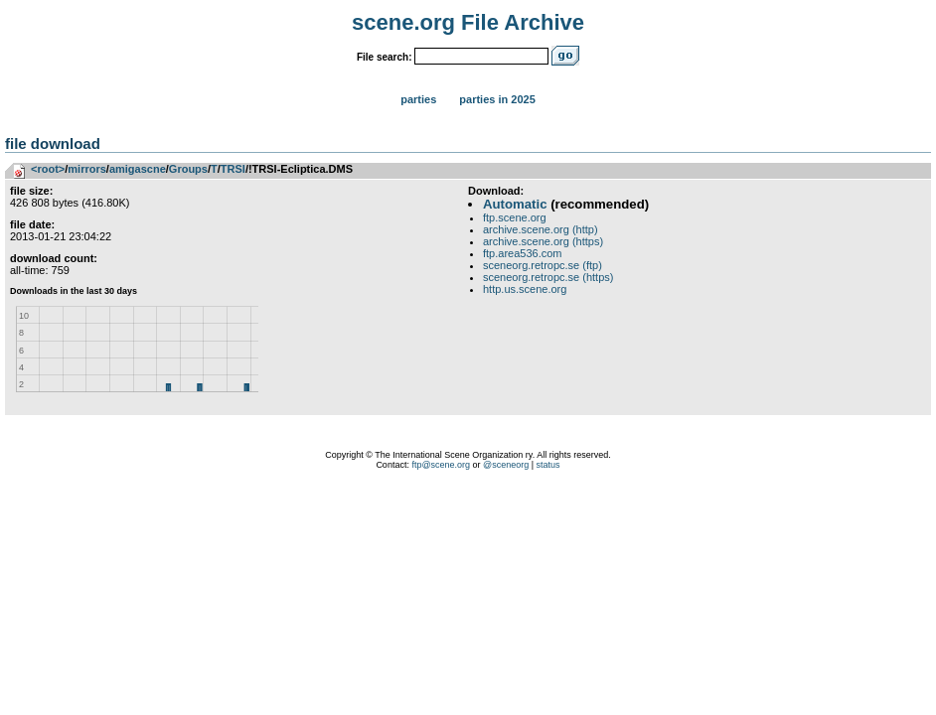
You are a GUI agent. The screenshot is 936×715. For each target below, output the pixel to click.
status (548, 465)
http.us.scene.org (524, 289)
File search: (384, 57)
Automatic (514, 204)
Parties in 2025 (497, 99)
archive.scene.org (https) (543, 241)
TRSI (233, 169)
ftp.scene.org (514, 217)
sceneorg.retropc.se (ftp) (542, 265)
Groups (188, 169)
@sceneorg (506, 465)
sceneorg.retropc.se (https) (548, 277)
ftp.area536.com (522, 253)
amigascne (137, 169)
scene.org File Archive (468, 22)
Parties (418, 99)
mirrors (87, 169)
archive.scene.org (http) (540, 229)
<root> (48, 169)
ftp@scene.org (440, 465)
